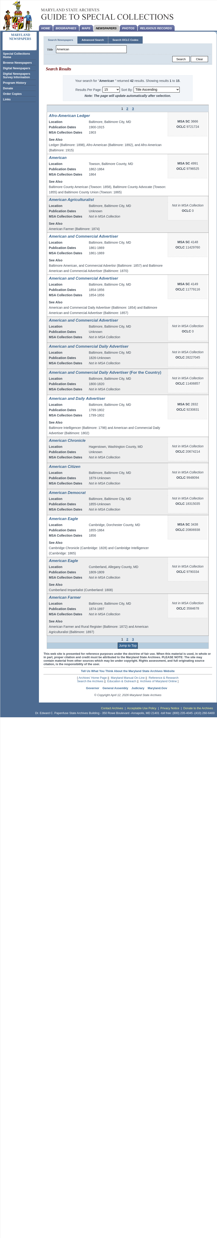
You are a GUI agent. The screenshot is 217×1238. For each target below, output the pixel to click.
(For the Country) (105, 372)
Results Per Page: (89, 89)
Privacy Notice (169, 708)
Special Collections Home (16, 55)
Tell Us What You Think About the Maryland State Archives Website (128, 671)
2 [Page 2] (127, 109)
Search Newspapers (60, 40)
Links (7, 99)
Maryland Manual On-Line (128, 677)
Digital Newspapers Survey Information (16, 75)
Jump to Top (128, 645)
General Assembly (115, 688)
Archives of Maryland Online (158, 681)
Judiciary (138, 688)
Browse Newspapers (17, 62)
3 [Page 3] (133, 109)
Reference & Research (164, 677)
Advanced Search (93, 40)
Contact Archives (112, 708)
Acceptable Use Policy (141, 708)
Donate (8, 88)
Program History (14, 82)
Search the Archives (90, 681)
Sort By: (127, 89)
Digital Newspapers (16, 68)
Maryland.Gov (157, 688)
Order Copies (12, 94)
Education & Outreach (121, 681)
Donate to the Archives (198, 708)
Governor (92, 688)
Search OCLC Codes (125, 40)
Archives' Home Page (93, 677)
